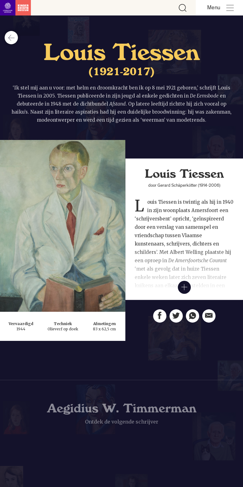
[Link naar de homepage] (15, 7)
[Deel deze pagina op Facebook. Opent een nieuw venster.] (159, 316)
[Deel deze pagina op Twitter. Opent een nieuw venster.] (176, 317)
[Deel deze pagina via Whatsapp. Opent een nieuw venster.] (192, 318)
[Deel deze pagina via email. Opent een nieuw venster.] (209, 320)
